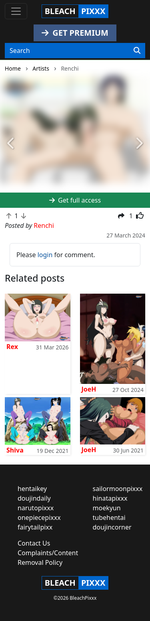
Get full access (75, 200)
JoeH (89, 389)
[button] (11, 143)
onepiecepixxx (39, 517)
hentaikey (32, 488)
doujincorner (112, 527)
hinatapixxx (110, 498)
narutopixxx (36, 507)
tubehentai (109, 517)
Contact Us (34, 543)
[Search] (137, 50)
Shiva (15, 450)
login (45, 254)
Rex (12, 346)
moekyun (107, 507)
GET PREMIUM (75, 32)
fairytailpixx (35, 527)
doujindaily (34, 498)
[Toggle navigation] (16, 11)
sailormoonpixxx (118, 488)
